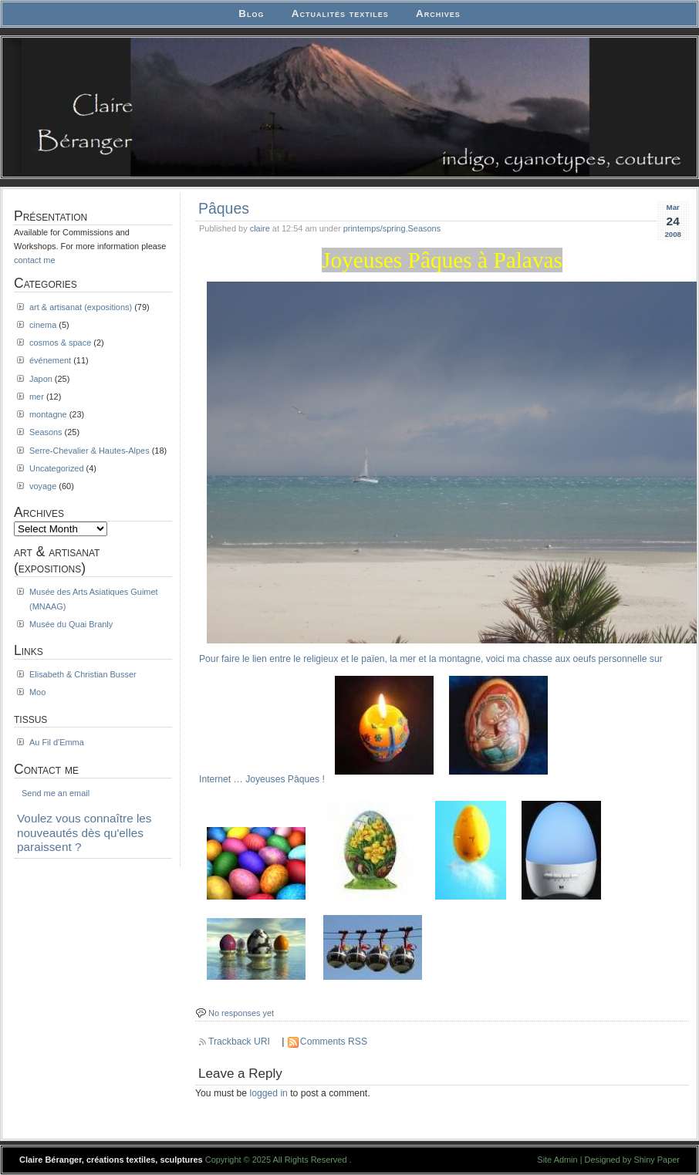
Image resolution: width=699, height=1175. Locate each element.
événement (50, 360)
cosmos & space (60, 342)
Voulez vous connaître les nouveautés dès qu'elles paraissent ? (84, 832)
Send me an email (55, 793)
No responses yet (241, 1013)
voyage (42, 486)
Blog (251, 13)
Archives (438, 13)
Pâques (223, 208)
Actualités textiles (340, 13)
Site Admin (557, 1159)
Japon (40, 378)
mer (36, 396)
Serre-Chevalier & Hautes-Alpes (89, 450)
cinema (42, 324)
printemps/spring (374, 228)
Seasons (424, 228)
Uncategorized (56, 468)
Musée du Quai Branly (71, 624)
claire (260, 228)
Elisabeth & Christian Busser (83, 674)
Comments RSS (333, 1041)
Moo (37, 692)
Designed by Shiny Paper (632, 1159)
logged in (269, 1093)
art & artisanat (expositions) (80, 307)
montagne (48, 414)
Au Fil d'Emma (56, 742)
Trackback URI (239, 1041)
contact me (35, 260)
